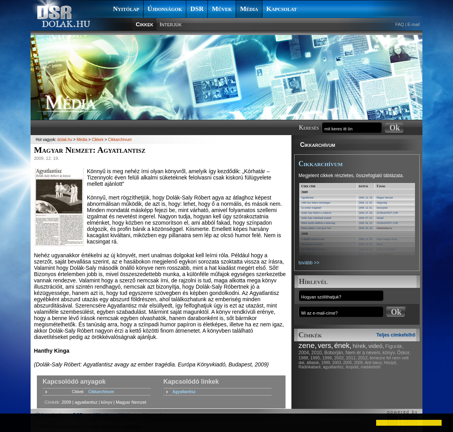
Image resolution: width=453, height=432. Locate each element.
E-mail (414, 24)
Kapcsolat (281, 9)
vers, (325, 346)
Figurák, (394, 346)
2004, (304, 352)
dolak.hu (64, 139)
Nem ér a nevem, (364, 352)
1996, (327, 357)
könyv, (389, 352)
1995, (315, 357)
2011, (351, 357)
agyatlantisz (86, 402)
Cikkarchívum (317, 144)
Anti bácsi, (374, 363)
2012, (363, 357)
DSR (197, 9)
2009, (359, 363)
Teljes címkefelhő (396, 335)
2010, (317, 352)
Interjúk (171, 24)
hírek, (360, 345)
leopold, (353, 367)
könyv (106, 402)
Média (249, 9)
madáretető (370, 367)
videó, (376, 345)
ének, (342, 346)
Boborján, (334, 352)
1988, (303, 357)
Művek (222, 9)
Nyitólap (126, 9)
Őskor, (404, 352)
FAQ (399, 24)
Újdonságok (164, 9)
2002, (339, 357)
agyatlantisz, (334, 367)
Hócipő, (390, 363)
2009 (66, 402)
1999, (326, 363)
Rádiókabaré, (310, 367)
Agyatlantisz (184, 392)
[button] (12, 422)
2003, (337, 363)
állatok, (313, 362)
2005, (348, 363)
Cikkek (144, 24)
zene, (307, 345)
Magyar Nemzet (131, 402)
